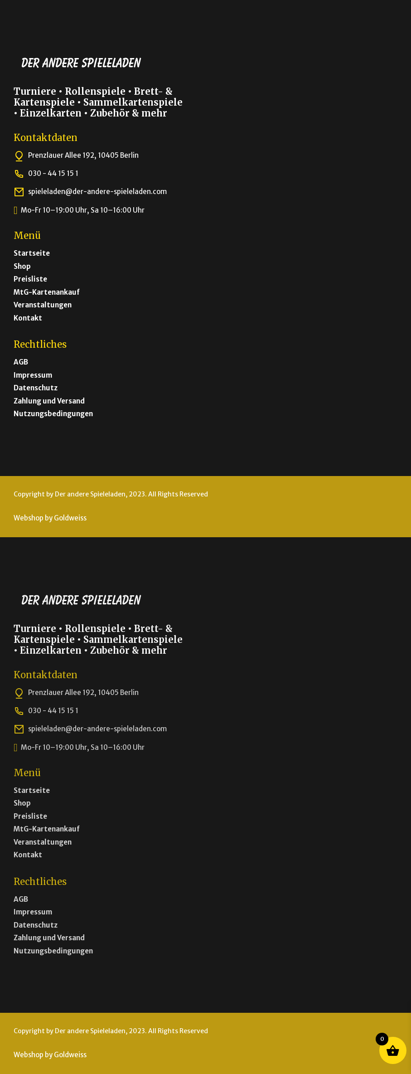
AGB (21, 362)
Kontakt (28, 318)
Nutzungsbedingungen (53, 413)
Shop (22, 266)
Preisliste (30, 279)
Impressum (33, 375)
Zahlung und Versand (49, 401)
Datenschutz (36, 388)
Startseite (32, 253)
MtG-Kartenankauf (47, 292)
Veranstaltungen (43, 305)
